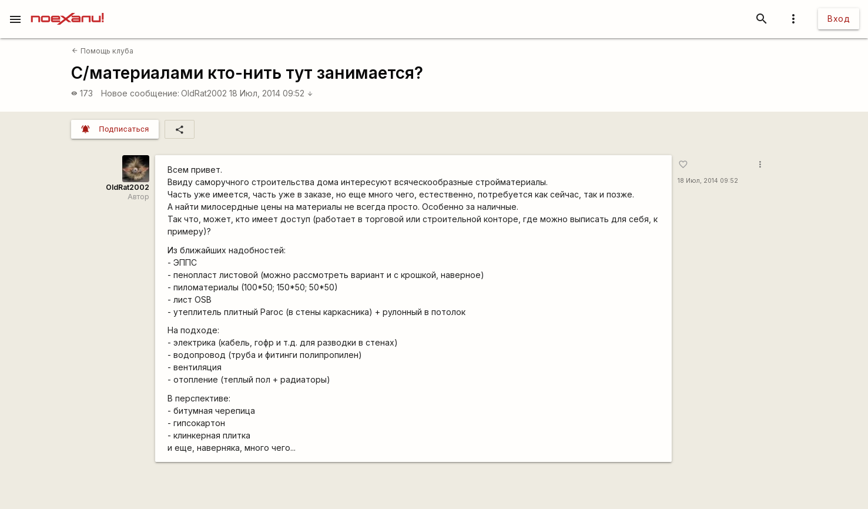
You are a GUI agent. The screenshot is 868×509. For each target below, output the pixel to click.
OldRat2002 (204, 93)
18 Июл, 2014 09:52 (271, 93)
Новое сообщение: (140, 93)
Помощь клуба (102, 50)
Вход (838, 19)
